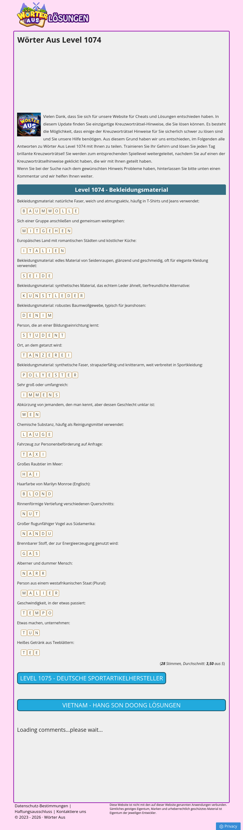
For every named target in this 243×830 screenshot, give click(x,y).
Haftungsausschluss (33, 811)
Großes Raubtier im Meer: (40, 464)
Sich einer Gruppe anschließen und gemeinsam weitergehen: (71, 220)
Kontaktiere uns (71, 811)
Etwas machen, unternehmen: (43, 622)
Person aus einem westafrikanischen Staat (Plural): (61, 583)
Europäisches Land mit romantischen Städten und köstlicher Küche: (76, 240)
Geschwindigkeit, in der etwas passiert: (51, 603)
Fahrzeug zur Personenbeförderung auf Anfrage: (60, 444)
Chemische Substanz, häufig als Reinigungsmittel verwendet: (70, 424)
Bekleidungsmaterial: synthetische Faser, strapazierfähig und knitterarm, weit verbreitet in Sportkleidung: (110, 364)
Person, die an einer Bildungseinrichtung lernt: (58, 325)
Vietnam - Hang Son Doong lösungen (121, 705)
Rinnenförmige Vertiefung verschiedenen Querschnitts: (65, 503)
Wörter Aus (54, 817)
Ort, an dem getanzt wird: (39, 345)
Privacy (228, 826)
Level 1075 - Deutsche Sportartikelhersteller (91, 678)
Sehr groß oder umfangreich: (42, 384)
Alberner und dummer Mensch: (45, 563)
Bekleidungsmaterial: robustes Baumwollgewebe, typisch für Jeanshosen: (81, 305)
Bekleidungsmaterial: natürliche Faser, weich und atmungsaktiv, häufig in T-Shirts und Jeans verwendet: (108, 201)
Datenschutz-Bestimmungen (41, 805)
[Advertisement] (52, 77)
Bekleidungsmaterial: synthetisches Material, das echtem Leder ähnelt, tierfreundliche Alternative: (103, 285)
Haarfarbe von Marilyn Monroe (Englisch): (53, 483)
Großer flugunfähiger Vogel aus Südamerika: (56, 523)
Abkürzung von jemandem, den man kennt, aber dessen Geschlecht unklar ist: (86, 404)
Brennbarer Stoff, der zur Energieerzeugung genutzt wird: (67, 543)
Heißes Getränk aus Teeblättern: (45, 642)
